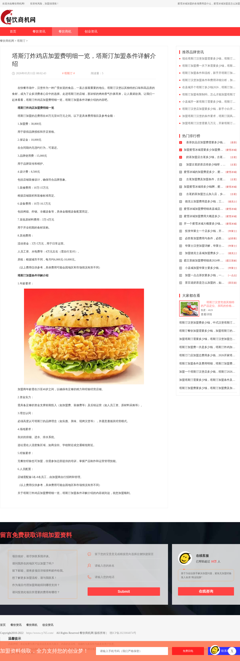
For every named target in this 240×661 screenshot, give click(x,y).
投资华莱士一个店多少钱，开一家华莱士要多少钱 (205, 231)
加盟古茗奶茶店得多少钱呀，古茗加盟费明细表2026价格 (206, 164)
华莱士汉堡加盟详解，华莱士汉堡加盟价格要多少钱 (205, 245)
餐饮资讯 (39, 31)
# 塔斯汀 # (68, 73)
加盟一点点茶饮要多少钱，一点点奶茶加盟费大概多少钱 (205, 275)
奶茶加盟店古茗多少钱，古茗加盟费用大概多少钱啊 (206, 157)
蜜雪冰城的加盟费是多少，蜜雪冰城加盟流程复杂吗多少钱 (204, 171)
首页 (13, 31)
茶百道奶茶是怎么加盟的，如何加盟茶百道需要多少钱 (205, 282)
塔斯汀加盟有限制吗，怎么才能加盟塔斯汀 (208, 94)
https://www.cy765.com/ (40, 632)
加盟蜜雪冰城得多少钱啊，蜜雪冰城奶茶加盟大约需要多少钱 (204, 186)
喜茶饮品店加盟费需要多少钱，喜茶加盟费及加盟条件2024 (206, 142)
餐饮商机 (65, 31)
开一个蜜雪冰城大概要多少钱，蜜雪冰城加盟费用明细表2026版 (204, 223)
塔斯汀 (21, 40)
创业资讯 (91, 31)
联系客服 (226, 650)
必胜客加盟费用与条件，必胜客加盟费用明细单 (205, 238)
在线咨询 (206, 591)
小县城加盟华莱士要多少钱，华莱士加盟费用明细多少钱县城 (205, 267)
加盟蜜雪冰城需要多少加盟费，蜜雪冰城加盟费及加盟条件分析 (204, 149)
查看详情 (206, 314)
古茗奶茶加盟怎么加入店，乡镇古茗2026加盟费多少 (206, 194)
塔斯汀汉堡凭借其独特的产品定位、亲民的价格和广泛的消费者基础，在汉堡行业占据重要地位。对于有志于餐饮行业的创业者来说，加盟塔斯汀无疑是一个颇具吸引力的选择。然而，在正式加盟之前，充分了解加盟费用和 (217, 304)
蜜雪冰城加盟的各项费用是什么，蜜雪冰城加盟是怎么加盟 (209, 3)
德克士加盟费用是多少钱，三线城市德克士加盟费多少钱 (205, 201)
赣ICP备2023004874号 (123, 632)
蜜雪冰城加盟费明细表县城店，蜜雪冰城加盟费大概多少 (204, 208)
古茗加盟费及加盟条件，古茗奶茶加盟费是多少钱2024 (206, 179)
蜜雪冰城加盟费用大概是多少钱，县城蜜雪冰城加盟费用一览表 (204, 216)
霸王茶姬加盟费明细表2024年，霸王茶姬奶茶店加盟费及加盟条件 (204, 260)
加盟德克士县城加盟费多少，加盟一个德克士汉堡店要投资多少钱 (205, 253)
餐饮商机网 (7, 40)
